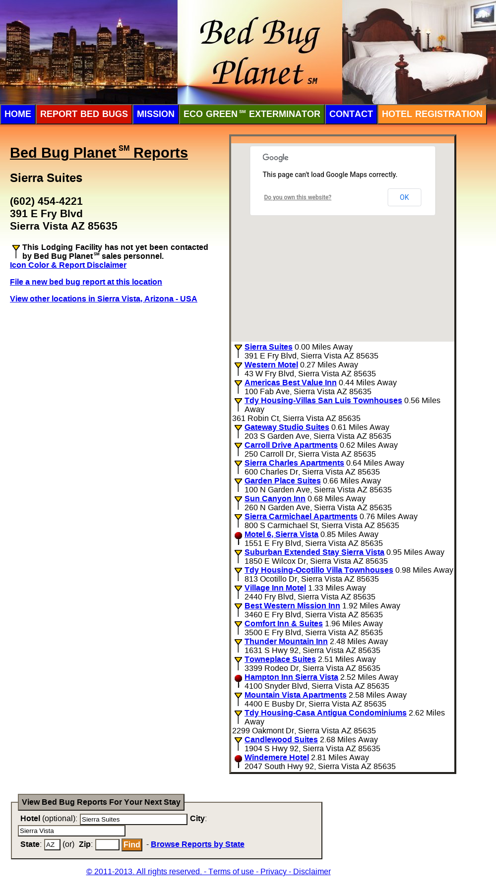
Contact (351, 114)
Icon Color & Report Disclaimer (68, 265)
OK (404, 197)
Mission (156, 114)
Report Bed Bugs (84, 114)
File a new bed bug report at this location (86, 282)
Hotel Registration (432, 114)
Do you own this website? (298, 197)
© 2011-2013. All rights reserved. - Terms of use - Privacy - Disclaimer (208, 871)
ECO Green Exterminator (252, 114)
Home (17, 114)
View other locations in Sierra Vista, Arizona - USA (103, 299)
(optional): (48, 818)
